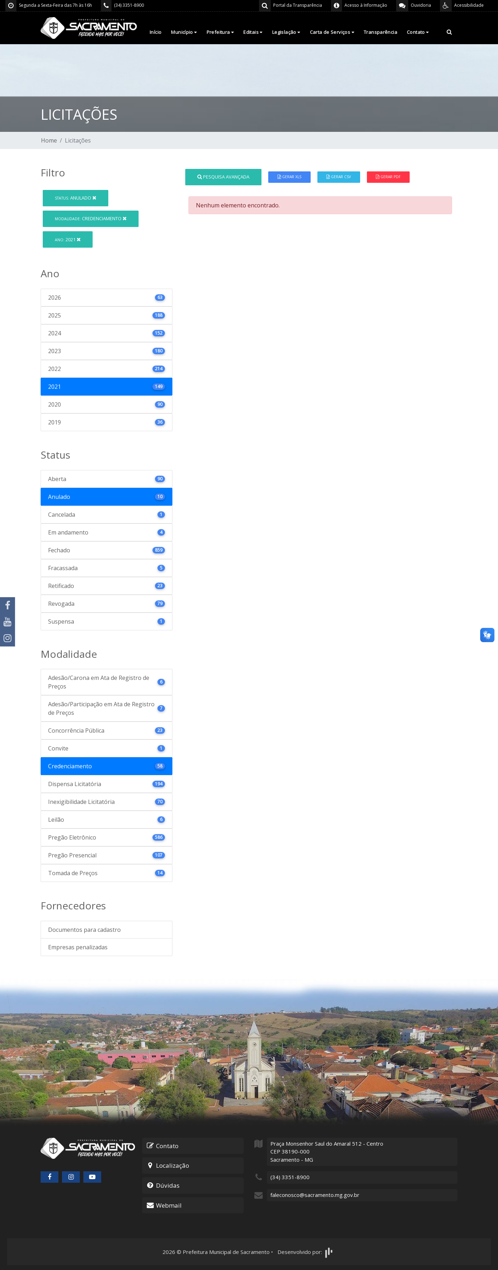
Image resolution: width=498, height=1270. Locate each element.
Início (155, 32)
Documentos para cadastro (84, 930)
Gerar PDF (388, 176)
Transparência (380, 32)
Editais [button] (253, 32)
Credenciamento (90, 218)
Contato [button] (418, 32)
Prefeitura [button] (220, 32)
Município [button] (184, 32)
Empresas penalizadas (78, 947)
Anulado (75, 198)
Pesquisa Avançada (223, 177)
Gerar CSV (338, 176)
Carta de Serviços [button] (332, 32)
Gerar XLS (289, 176)
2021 (68, 239)
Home (49, 140)
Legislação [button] (286, 32)
